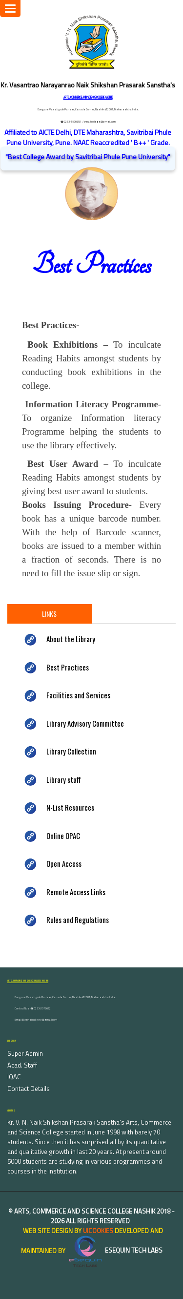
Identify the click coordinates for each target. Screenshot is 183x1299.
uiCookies (98, 1231)
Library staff (63, 779)
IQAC (14, 1077)
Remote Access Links (75, 891)
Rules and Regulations (77, 919)
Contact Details (28, 1088)
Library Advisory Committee (85, 723)
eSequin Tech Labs (115, 1250)
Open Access (63, 863)
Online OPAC (63, 835)
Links (49, 613)
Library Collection (71, 751)
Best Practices (67, 667)
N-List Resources (70, 807)
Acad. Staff (22, 1065)
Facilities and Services (78, 695)
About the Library (70, 638)
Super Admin (25, 1053)
